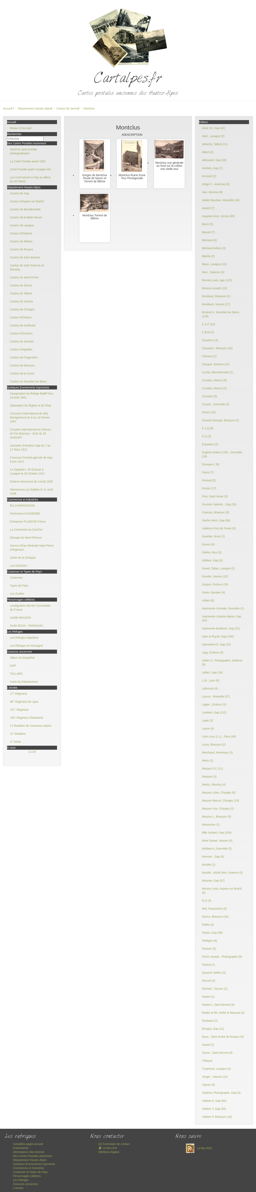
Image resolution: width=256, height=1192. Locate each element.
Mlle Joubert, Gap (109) (216, 832)
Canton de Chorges (22, 309)
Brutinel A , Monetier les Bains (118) (220, 314)
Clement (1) (209, 356)
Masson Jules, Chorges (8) (218, 792)
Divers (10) (209, 412)
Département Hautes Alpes (34, 108)
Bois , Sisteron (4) (213, 272)
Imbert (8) (208, 600)
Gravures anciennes (25, 1184)
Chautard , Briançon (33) (217, 348)
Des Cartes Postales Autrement (32, 1156)
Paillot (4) (208, 924)
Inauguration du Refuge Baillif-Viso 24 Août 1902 (31, 395)
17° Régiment (18, 693)
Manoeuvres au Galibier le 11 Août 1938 (31, 491)
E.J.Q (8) (207, 428)
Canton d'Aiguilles (21, 349)
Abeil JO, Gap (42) (213, 128)
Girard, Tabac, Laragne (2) (218, 568)
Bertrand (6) (209, 240)
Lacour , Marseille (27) (216, 696)
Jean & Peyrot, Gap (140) (218, 636)
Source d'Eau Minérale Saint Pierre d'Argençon (32, 547)
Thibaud (207, 1060)
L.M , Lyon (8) (210, 680)
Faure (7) (208, 472)
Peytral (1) (208, 964)
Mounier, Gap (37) (213, 880)
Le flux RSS (198, 1148)
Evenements (21, 1148)
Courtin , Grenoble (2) (215, 404)
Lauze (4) (208, 728)
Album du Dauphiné (22, 657)
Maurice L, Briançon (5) (216, 816)
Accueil (7, 108)
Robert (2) (208, 996)
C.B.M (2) (208, 332)
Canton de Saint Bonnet (25, 257)
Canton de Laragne (22, 225)
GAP (13, 665)
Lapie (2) (207, 720)
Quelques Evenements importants (34, 1164)
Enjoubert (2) (210, 444)
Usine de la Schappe (23, 557)
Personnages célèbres (27, 1176)
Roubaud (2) (210, 1020)
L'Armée (18, 1188)
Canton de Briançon (22, 365)
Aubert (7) (208, 208)
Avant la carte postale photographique (23, 151)
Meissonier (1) (211, 824)
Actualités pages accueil (28, 1144)
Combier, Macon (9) (214, 380)
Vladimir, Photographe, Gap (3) (221, 1092)
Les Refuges (21, 1180)
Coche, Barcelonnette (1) (217, 372)
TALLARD (16, 673)
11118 (32, 751)
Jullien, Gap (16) (212, 672)
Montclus (89, 108)
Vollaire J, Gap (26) (214, 1108)
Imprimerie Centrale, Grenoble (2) (223, 608)
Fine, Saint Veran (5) (215, 496)
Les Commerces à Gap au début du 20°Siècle (30, 179)
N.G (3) (206, 900)
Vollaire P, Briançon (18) (217, 1116)
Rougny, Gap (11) (213, 1028)
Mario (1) (207, 760)
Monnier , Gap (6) (213, 856)
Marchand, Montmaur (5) (217, 752)
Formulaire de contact (114, 1144)
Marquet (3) (209, 776)
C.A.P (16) (208, 324)
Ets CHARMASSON (22, 505)
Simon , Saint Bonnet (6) (217, 1052)
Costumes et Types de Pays (30, 1172)
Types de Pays (19, 585)
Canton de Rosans (21, 249)
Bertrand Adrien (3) (214, 248)
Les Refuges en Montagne (26, 645)
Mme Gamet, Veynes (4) (217, 840)
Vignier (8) (208, 1084)
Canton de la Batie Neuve (26, 217)
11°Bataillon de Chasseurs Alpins (30, 725)
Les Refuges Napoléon (24, 637)
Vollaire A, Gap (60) (214, 1100)
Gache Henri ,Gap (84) (216, 520)
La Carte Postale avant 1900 (27, 161)
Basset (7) (208, 232)
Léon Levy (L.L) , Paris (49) (219, 736)
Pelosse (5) (209, 948)
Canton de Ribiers (21, 241)
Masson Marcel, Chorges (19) (220, 800)
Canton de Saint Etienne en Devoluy (27, 267)
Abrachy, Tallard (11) (215, 144)
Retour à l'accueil (20, 128)
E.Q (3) (206, 436)
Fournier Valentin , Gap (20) (219, 504)
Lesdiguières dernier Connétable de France (30, 607)
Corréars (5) (209, 396)
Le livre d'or (107, 1148)
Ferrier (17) (209, 488)
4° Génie (15, 741)
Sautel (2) (208, 1044)
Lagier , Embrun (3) (214, 704)
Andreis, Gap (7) (212, 168)
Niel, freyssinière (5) (214, 908)
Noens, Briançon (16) (215, 916)
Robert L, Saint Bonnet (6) (218, 1004)
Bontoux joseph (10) (214, 288)
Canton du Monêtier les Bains (28, 381)
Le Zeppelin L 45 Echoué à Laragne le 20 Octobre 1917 (27, 471)
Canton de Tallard (21, 293)
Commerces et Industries (28, 1168)
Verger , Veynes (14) (215, 1076)
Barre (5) (207, 224)
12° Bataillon (18, 733)
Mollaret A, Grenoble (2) (217, 848)
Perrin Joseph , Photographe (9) (222, 956)
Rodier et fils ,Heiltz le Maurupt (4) (223, 1012)
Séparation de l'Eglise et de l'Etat (30, 405)
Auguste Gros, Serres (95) (218, 216)
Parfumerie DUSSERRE (25, 513)
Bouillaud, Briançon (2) (216, 296)
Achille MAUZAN (20, 617)
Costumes (16, 577)
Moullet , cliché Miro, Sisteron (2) (222, 872)
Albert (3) (208, 152)
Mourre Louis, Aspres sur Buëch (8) (222, 890)
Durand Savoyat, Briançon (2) (220, 420)
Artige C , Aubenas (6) (216, 184)
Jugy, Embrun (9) (212, 652)
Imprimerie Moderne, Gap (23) (221, 628)
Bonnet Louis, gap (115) (217, 280)
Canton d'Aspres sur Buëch (27, 201)
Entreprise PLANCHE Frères (28, 521)
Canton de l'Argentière (24, 357)
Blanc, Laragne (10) (214, 264)
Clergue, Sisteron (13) (215, 364)
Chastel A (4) (210, 340)
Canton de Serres (67, 108)
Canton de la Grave (22, 373)
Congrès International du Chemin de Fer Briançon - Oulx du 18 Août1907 (30, 433)
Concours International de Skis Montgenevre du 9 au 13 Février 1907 (30, 417)
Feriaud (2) (209, 480)
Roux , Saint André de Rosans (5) (223, 1036)
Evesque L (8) (210, 464)
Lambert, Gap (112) (214, 712)
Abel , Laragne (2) (213, 136)
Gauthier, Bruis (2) (213, 536)
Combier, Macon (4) (214, 388)
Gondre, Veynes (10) (215, 576)
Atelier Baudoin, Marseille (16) (221, 200)
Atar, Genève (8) (212, 192)
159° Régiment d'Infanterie (26, 717)
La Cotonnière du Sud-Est (26, 529)
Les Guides (17, 593)
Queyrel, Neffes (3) (214, 972)
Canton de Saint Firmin (24, 277)
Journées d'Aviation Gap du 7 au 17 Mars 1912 (30, 447)
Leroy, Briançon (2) (214, 744)
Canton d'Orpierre (21, 233)
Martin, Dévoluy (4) (214, 784)
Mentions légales (108, 1152)
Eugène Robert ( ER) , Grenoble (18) (222, 454)
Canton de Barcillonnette (25, 209)
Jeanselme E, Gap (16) (216, 644)
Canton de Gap (19, 193)
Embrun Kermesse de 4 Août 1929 (31, 481)
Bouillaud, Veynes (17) (216, 304)
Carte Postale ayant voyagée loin (30, 169)
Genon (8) (208, 544)
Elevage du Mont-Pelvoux (26, 537)
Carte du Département (24, 681)
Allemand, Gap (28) (214, 160)
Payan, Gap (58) (212, 932)
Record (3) (208, 980)
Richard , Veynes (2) (214, 988)
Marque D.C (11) (212, 768)
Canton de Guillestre (23, 325)
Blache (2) (208, 256)
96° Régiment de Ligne (24, 701)
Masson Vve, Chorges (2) (218, 808)
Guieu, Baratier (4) (213, 592)
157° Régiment (19, 709)
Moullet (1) (208, 864)
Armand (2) (209, 176)
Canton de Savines (22, 341)
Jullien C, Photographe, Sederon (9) (222, 662)
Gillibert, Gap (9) (212, 560)
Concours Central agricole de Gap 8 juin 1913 (31, 459)
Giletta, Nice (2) (211, 552)
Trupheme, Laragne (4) (216, 1068)
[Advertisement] (128, 275)
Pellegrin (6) (209, 940)
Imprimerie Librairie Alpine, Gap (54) (221, 618)
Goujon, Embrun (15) (215, 584)
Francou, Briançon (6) (215, 512)
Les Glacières (18, 565)
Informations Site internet (28, 1152)
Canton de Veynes (21, 301)
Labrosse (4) (210, 688)
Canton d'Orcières (21, 333)
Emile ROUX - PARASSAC (26, 625)
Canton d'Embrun (21, 317)
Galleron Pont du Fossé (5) (219, 528)
